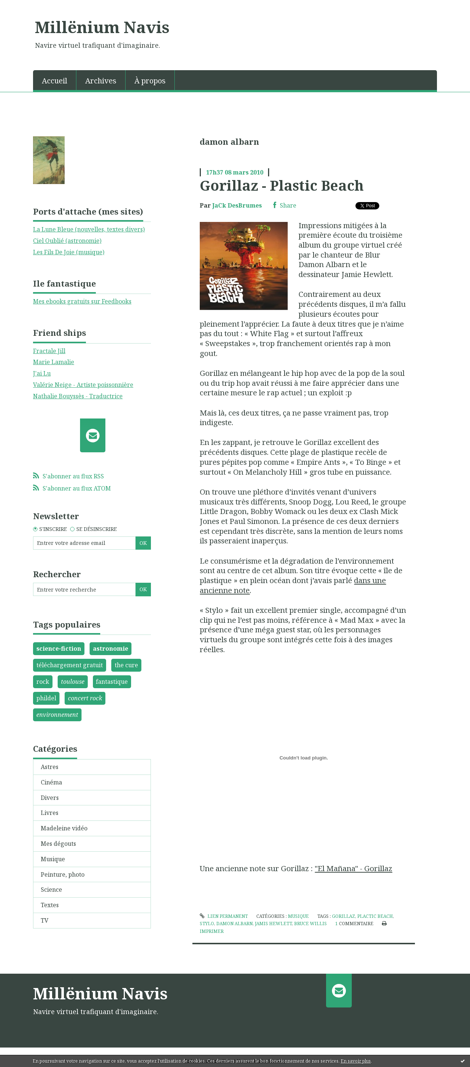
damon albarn (234, 923)
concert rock (85, 698)
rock (42, 682)
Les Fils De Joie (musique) (68, 252)
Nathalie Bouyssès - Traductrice (78, 396)
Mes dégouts (58, 844)
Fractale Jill (49, 351)
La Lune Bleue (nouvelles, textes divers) (89, 229)
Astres (49, 767)
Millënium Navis (102, 27)
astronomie (110, 648)
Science (51, 889)
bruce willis (310, 923)
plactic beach (375, 916)
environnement (57, 715)
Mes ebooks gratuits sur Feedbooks (82, 301)
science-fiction (58, 648)
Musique (53, 859)
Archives (100, 81)
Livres (49, 813)
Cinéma (51, 782)
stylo (207, 923)
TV (44, 920)
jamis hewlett (273, 923)
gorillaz (343, 916)
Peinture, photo (62, 874)
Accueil (54, 81)
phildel (46, 698)
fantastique (112, 682)
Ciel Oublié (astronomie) (67, 241)
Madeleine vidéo (64, 828)
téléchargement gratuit (69, 665)
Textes (50, 905)
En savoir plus (356, 1061)
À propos (150, 81)
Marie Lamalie (53, 362)
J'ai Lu (42, 373)
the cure (126, 665)
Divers (50, 798)
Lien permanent (223, 916)
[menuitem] (54, 80)
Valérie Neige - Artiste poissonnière (83, 385)
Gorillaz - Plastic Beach (282, 185)
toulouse (72, 682)
